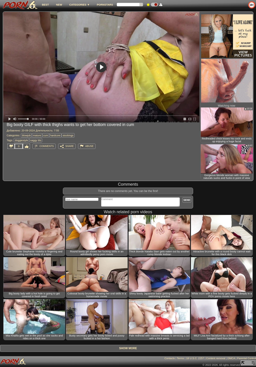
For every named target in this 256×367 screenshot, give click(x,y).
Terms (180, 358)
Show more (128, 348)
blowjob (26, 135)
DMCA (231, 358)
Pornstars (105, 4)
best (45, 4)
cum (45, 135)
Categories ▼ (79, 4)
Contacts (170, 358)
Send (187, 200)
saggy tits (35, 140)
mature (37, 135)
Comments (47, 146)
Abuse (89, 146)
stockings (68, 135)
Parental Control (246, 358)
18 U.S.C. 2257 (195, 358)
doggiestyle (21, 140)
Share (69, 146)
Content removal (215, 358)
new (59, 4)
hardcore (55, 135)
